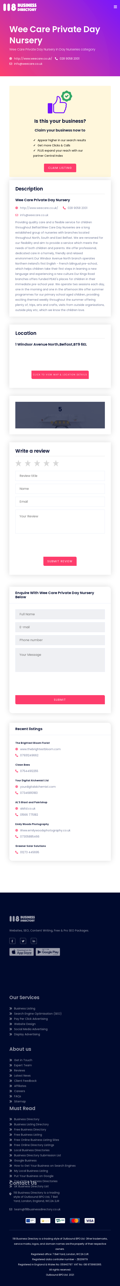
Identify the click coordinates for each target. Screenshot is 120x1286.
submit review (60, 561)
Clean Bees (22, 764)
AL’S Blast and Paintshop (31, 802)
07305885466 (29, 837)
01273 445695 (29, 852)
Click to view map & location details (60, 374)
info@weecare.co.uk (25, 64)
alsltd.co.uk (27, 809)
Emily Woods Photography (32, 824)
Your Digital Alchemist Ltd (32, 780)
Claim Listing (60, 168)
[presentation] (45, 385)
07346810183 (29, 793)
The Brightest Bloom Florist (32, 743)
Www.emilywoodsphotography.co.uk (45, 830)
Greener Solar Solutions (30, 846)
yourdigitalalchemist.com (38, 787)
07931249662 (29, 755)
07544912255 (29, 771)
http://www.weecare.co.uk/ (30, 59)
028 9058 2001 (67, 59)
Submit (60, 700)
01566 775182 (29, 815)
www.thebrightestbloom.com (40, 749)
